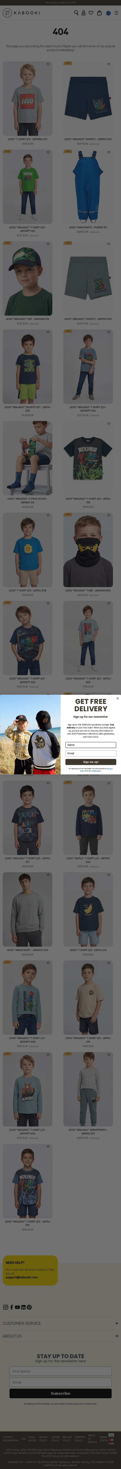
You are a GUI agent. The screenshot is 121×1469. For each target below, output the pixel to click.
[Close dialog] (117, 698)
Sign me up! (90, 761)
